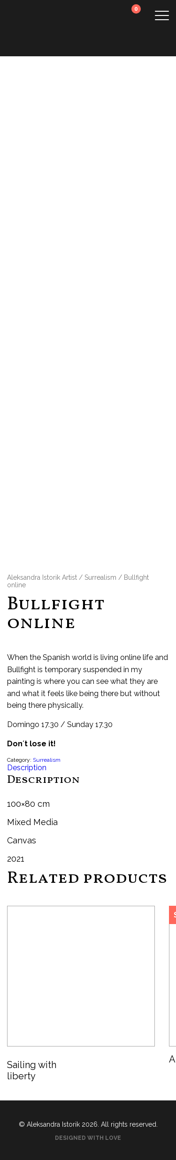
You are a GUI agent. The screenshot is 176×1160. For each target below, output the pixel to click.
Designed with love (88, 1138)
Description (26, 767)
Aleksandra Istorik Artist (42, 577)
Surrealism (100, 577)
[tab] (88, 767)
